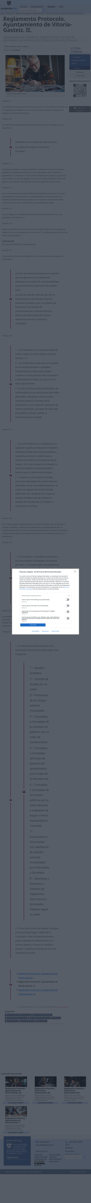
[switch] (67, 599)
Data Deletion (35, 631)
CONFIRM (33, 625)
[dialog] (45, 601)
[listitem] (45, 596)
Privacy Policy (55, 631)
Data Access (45, 631)
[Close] (75, 572)
